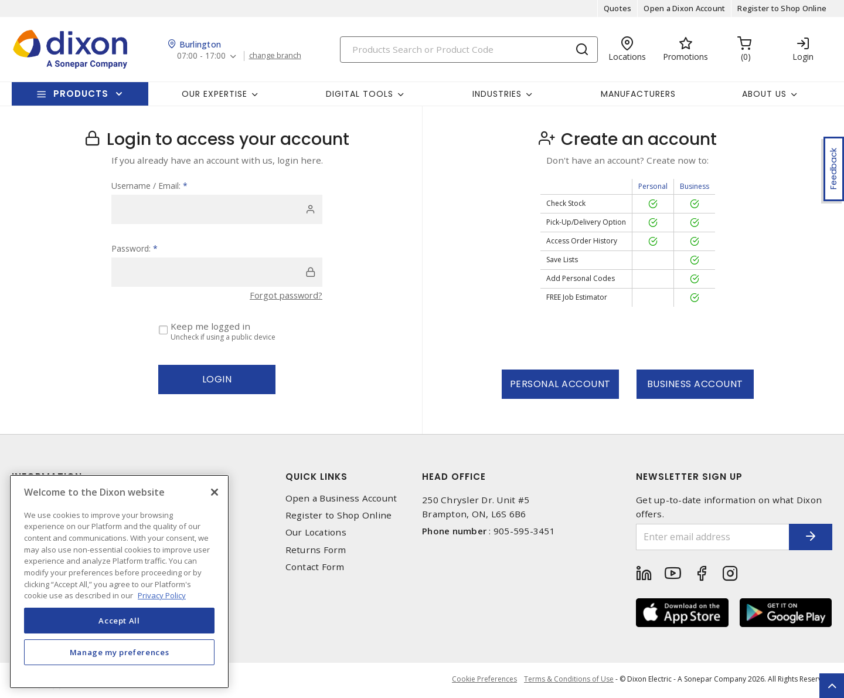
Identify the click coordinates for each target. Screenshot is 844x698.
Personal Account (560, 384)
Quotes (618, 8)
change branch (277, 55)
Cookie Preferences (482, 680)
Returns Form (315, 549)
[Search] (469, 49)
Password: (134, 248)
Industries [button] (497, 94)
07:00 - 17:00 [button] (202, 56)
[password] (216, 272)
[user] (216, 209)
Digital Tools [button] (359, 94)
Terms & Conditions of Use (569, 680)
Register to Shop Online (781, 8)
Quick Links (316, 476)
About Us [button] (764, 94)
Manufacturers (638, 94)
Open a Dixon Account (684, 8)
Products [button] (80, 93)
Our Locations (315, 532)
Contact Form (315, 566)
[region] (119, 582)
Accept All (119, 620)
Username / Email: (149, 185)
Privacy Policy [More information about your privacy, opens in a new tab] (162, 595)
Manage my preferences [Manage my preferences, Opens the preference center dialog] (119, 652)
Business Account (695, 384)
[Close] (214, 492)
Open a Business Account (341, 498)
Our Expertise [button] (214, 94)
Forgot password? (284, 295)
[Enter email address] (705, 537)
